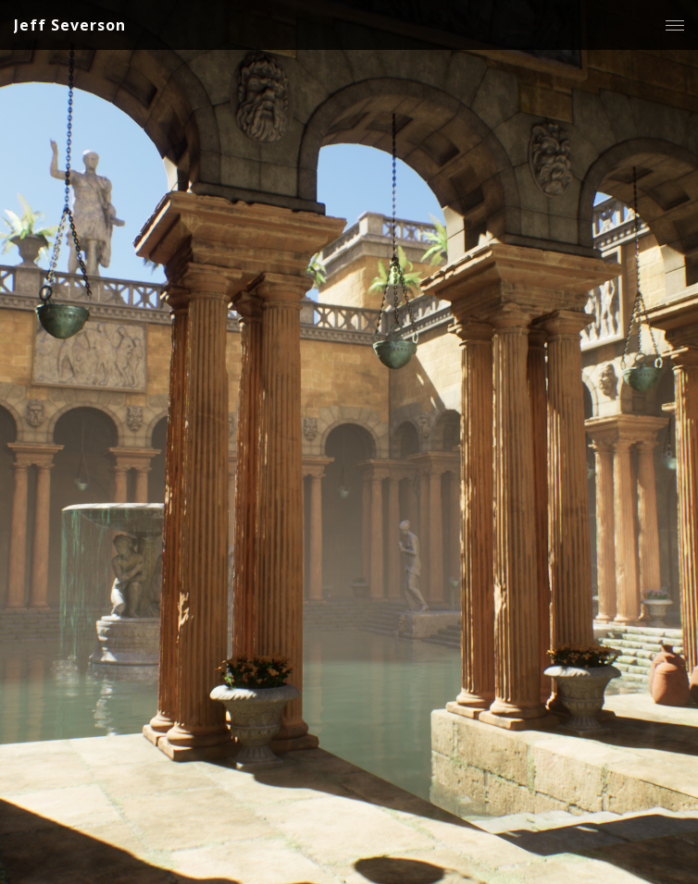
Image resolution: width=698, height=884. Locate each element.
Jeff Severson (70, 25)
